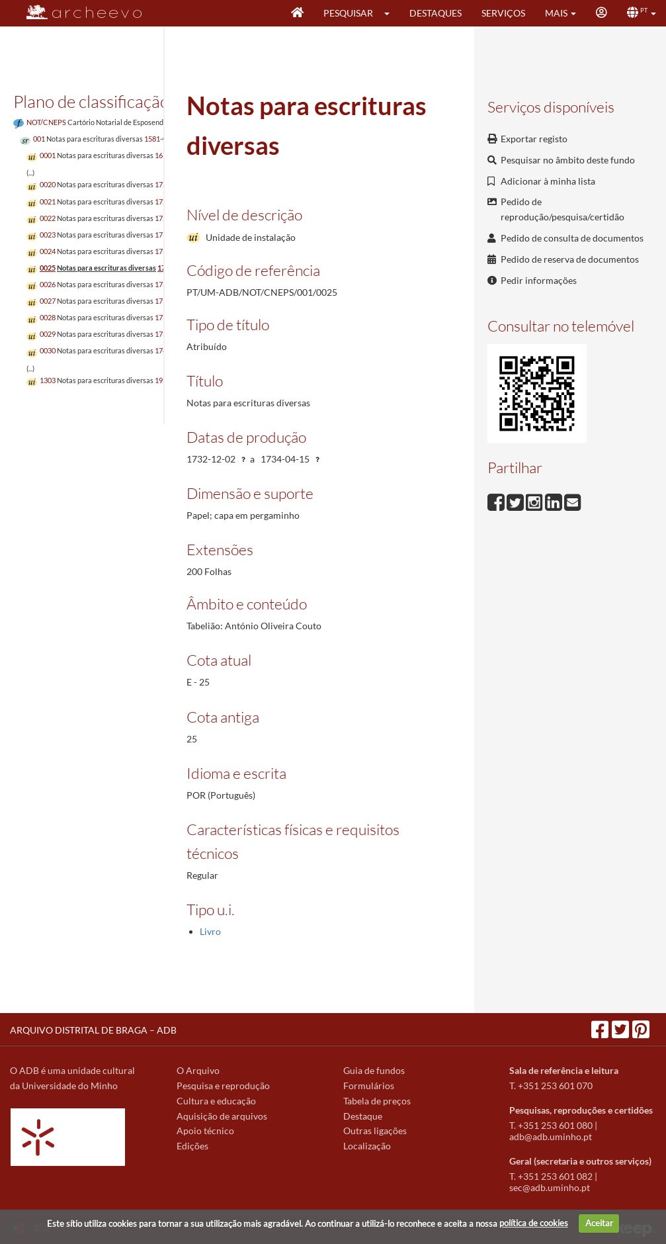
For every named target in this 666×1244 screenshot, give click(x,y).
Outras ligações (375, 1130)
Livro (210, 931)
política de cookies (533, 1223)
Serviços (503, 13)
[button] (391, 13)
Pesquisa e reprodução (223, 1085)
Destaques (435, 13)
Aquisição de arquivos (222, 1116)
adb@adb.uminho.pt (550, 1136)
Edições (192, 1145)
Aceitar (599, 1223)
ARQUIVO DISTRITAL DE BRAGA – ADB (93, 1030)
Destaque (362, 1116)
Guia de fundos (374, 1070)
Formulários (368, 1085)
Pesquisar (348, 13)
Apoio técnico (205, 1130)
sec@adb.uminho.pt (549, 1187)
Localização (367, 1145)
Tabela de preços (377, 1100)
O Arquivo (198, 1070)
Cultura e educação (216, 1100)
